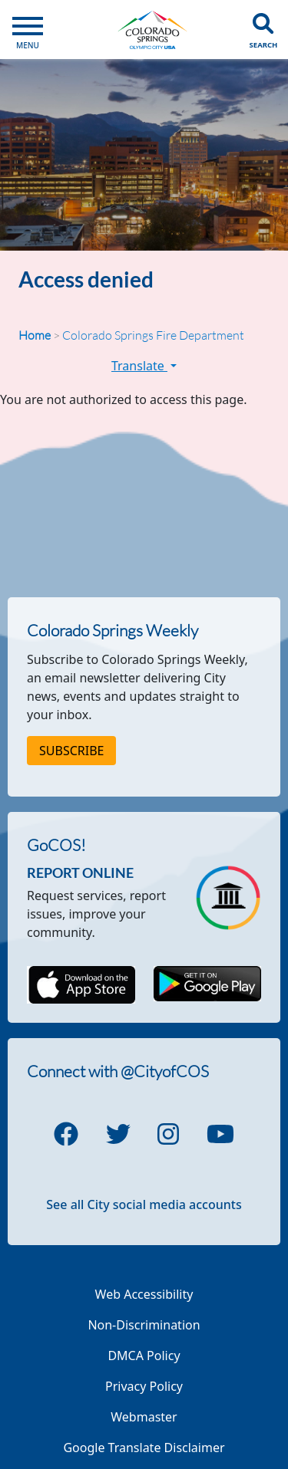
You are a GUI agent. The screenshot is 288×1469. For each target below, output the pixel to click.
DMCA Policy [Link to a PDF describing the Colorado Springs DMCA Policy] (144, 1355)
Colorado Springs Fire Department (153, 335)
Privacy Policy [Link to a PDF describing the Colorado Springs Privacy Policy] (144, 1386)
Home (34, 335)
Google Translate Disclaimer (143, 1447)
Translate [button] (144, 365)
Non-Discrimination (144, 1324)
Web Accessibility (144, 1294)
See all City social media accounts (143, 1204)
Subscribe (71, 750)
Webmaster (144, 1416)
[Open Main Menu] (27, 29)
